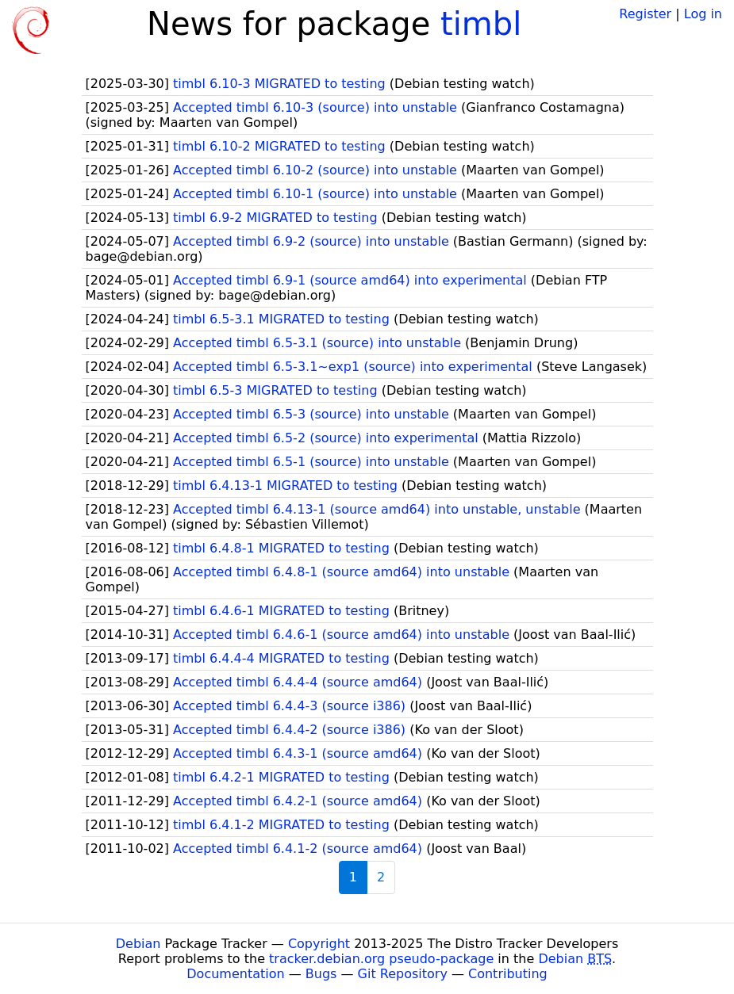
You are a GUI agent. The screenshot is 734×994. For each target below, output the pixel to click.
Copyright (319, 943)
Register (645, 13)
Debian (138, 943)
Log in (703, 13)
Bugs (321, 973)
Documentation (235, 973)
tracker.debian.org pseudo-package (381, 958)
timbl (480, 24)
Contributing (508, 973)
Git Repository (403, 973)
